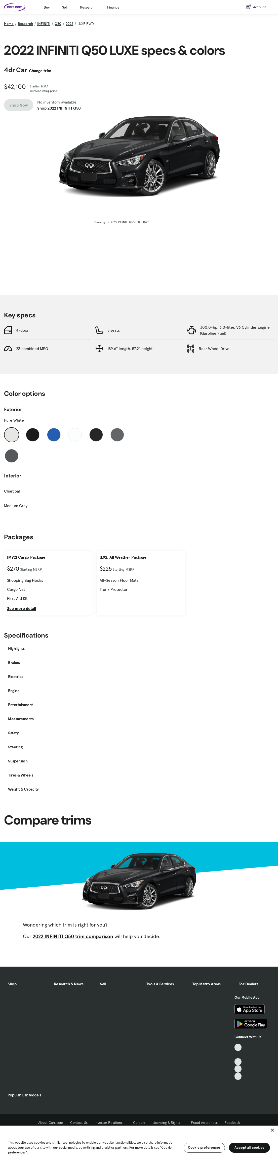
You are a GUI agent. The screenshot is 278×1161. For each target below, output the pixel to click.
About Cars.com (50, 1122)
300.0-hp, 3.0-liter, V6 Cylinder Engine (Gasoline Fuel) (235, 330)
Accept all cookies (249, 1147)
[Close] (272, 1130)
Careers (139, 1122)
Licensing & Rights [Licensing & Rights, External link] (168, 1122)
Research (87, 7)
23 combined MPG (32, 348)
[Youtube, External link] (238, 1062)
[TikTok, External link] (238, 1047)
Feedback (232, 1122)
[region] (139, 1143)
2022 (69, 23)
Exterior (13, 409)
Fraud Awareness (204, 1122)
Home (9, 23)
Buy (47, 7)
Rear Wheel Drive (214, 348)
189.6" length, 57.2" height (130, 348)
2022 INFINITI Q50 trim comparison (73, 936)
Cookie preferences (204, 1147)
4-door (22, 330)
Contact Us (79, 1122)
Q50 (58, 23)
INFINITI (43, 23)
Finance (113, 7)
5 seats (113, 330)
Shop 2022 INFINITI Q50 (59, 108)
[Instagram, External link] (238, 1069)
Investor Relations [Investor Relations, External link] (110, 1122)
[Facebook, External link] (238, 1054)
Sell (64, 7)
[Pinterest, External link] (238, 1076)
